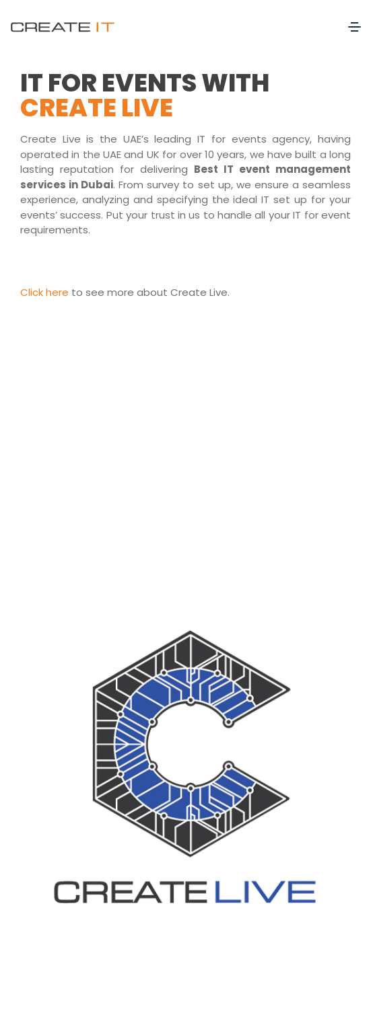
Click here (44, 292)
